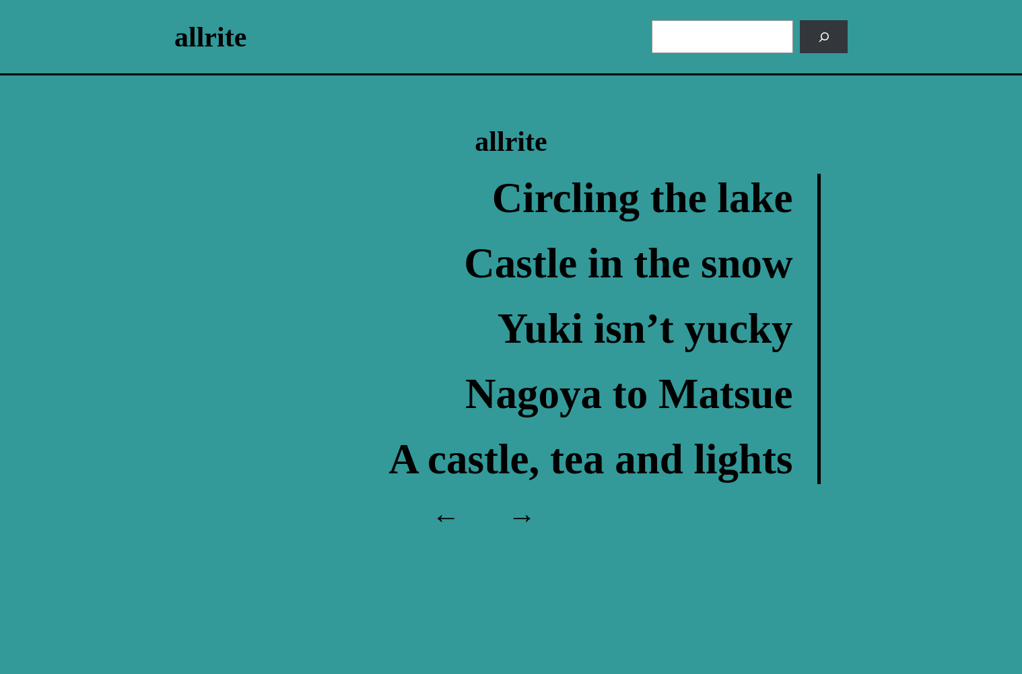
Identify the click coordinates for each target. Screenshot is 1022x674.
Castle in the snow (628, 263)
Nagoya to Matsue (628, 393)
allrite (210, 37)
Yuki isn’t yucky (645, 328)
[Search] (824, 36)
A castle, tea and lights (590, 459)
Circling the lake (642, 198)
